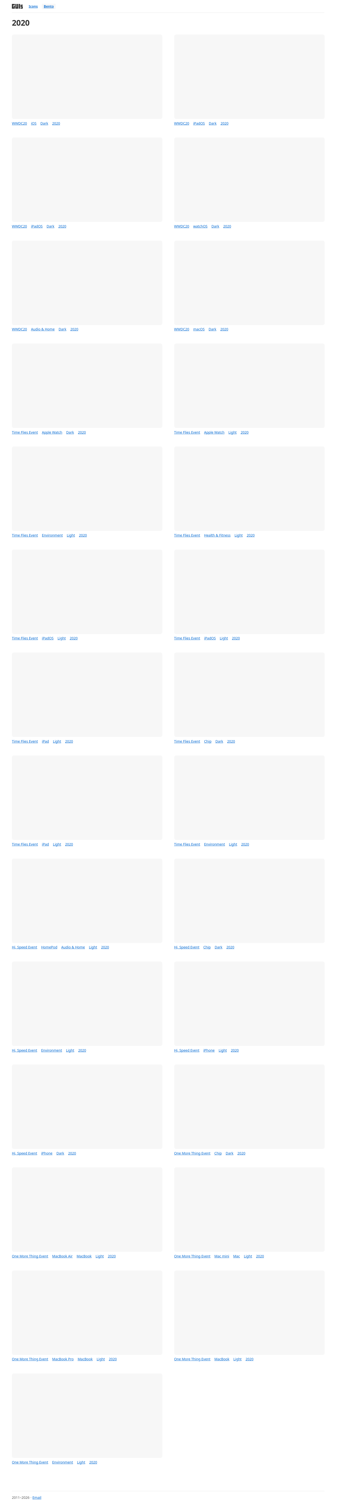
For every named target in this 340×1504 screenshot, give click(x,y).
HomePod (49, 947)
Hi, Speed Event (24, 947)
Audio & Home (43, 329)
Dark (44, 123)
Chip (208, 741)
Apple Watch (52, 432)
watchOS (200, 226)
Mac (236, 1256)
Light (232, 432)
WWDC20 (19, 123)
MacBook (84, 1256)
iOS (33, 123)
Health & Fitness (217, 535)
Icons (33, 6)
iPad (45, 741)
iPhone (209, 1050)
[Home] (17, 6)
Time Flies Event (25, 432)
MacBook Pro (63, 1359)
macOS (199, 329)
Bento (49, 6)
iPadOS (199, 123)
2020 (56, 123)
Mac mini (221, 1256)
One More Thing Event (192, 1153)
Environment (52, 535)
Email (36, 1497)
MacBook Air (62, 1256)
